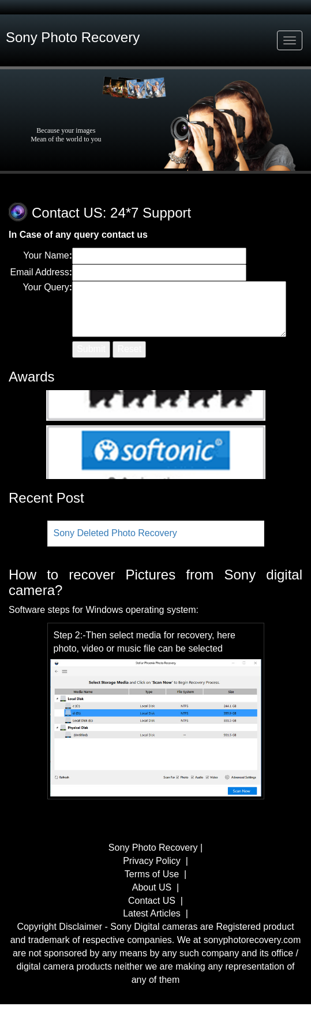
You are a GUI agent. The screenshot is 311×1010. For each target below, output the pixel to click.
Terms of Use (152, 874)
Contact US (151, 901)
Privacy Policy (153, 861)
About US (151, 887)
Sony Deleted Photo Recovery (115, 533)
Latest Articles (152, 913)
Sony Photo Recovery (154, 847)
